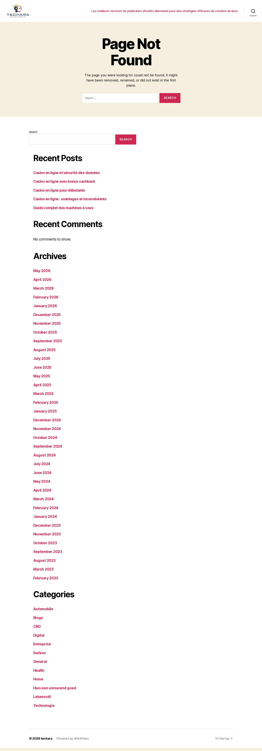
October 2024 (45, 440)
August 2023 (44, 563)
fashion (39, 656)
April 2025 (42, 388)
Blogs (38, 620)
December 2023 (47, 528)
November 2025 (47, 326)
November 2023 (47, 537)
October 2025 (45, 335)
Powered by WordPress (72, 741)
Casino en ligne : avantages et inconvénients (70, 202)
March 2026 (43, 291)
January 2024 (45, 519)
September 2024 (47, 449)
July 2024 (41, 467)
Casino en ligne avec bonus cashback (64, 184)
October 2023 (45, 546)
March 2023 (43, 572)
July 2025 (41, 361)
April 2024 (42, 493)
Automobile (43, 612)
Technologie (44, 708)
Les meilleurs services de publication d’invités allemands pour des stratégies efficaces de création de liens (164, 12)
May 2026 (41, 274)
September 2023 (47, 554)
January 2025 (45, 414)
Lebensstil (42, 699)
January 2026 (45, 309)
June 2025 (42, 370)
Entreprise (42, 647)
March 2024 (43, 502)
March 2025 (43, 396)
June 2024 (42, 475)
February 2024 (45, 510)
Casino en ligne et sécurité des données (66, 176)
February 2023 (45, 581)
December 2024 (47, 423)
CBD (37, 629)
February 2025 (45, 405)
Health (38, 673)
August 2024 (44, 458)
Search (33, 135)
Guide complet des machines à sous (63, 211)
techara (46, 741)
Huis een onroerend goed (54, 691)
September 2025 (47, 344)
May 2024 (41, 484)
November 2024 (47, 432)
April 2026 (42, 282)
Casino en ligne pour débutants (59, 193)
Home (38, 682)
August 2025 (44, 352)
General (40, 664)
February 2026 (45, 300)
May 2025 (41, 379)
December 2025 (47, 317)
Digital (38, 638)
